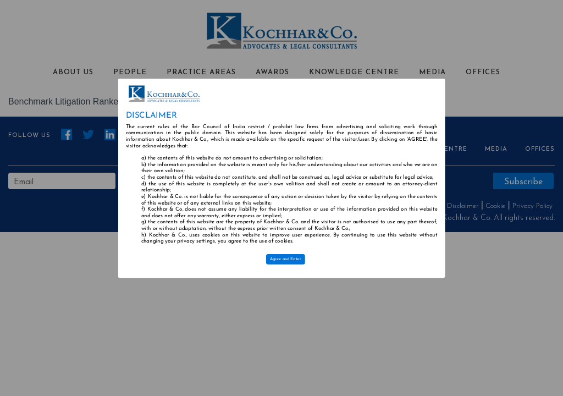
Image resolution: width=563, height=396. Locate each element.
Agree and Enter (285, 259)
